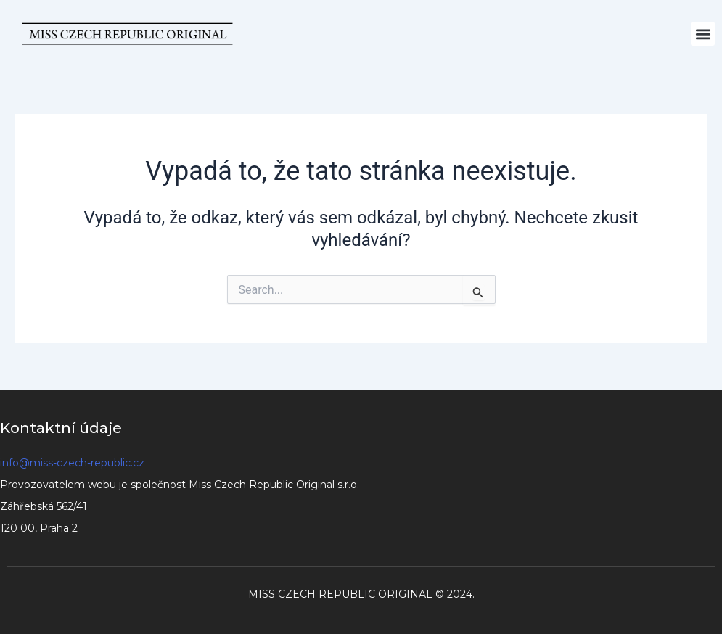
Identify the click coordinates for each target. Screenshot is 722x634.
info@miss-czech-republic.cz (72, 462)
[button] (703, 34)
